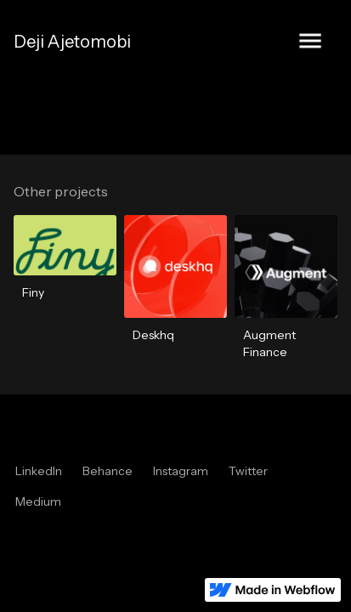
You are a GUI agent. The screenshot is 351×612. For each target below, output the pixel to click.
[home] (72, 41)
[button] (310, 42)
